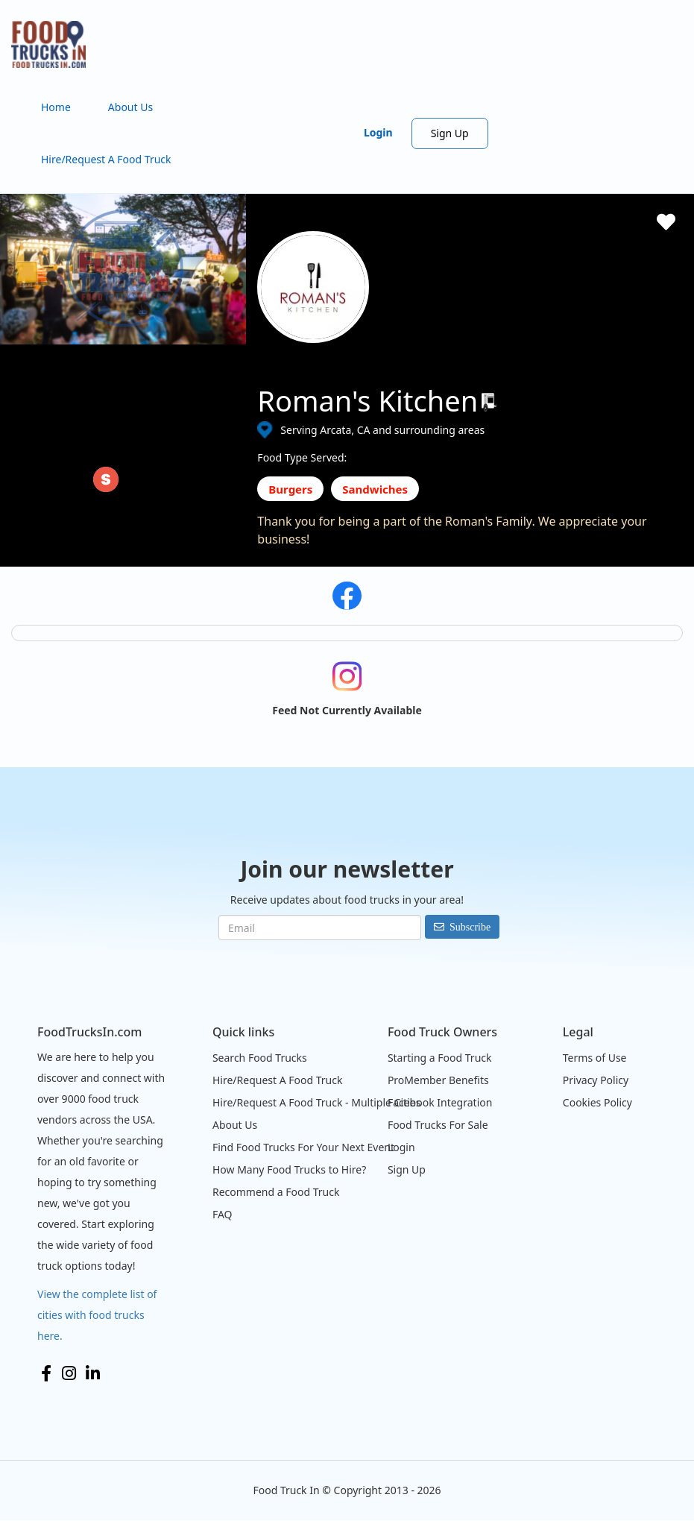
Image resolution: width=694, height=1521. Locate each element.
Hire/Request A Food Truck (106, 159)
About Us (130, 107)
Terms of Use (595, 1058)
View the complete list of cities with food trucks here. (97, 1315)
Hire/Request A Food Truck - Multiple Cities (316, 1102)
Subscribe (469, 927)
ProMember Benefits (438, 1080)
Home (56, 107)
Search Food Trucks (259, 1058)
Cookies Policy (597, 1102)
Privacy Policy (595, 1080)
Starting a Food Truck (440, 1058)
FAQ (222, 1214)
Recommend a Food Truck (275, 1192)
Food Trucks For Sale (438, 1125)
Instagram (69, 1373)
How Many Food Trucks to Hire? (289, 1169)
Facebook (46, 1373)
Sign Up (450, 133)
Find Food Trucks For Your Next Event (303, 1147)
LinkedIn (93, 1373)
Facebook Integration (440, 1102)
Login (378, 132)
